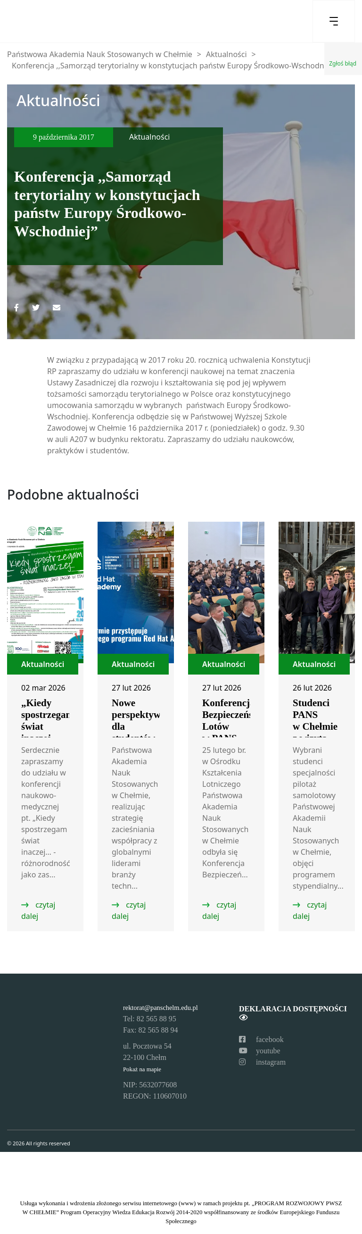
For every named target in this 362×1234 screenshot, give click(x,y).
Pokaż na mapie (142, 1069)
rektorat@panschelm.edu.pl (160, 1007)
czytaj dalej (38, 910)
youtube (259, 1051)
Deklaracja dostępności (293, 1013)
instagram (262, 1062)
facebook (261, 1039)
